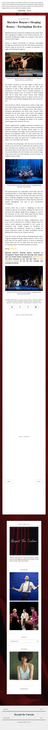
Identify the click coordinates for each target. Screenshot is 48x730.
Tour (39, 302)
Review (9, 302)
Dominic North (37, 300)
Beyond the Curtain (24, 715)
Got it (29, 10)
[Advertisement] (24, 499)
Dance (30, 300)
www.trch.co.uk (38, 257)
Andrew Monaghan (11, 300)
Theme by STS (26, 722)
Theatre (34, 302)
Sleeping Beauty (17, 302)
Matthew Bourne (23, 301)
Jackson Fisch (12, 301)
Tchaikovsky (28, 302)
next (38, 481)
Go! (41, 709)
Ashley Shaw (23, 300)
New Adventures (34, 301)
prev (9, 481)
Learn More (21, 10)
